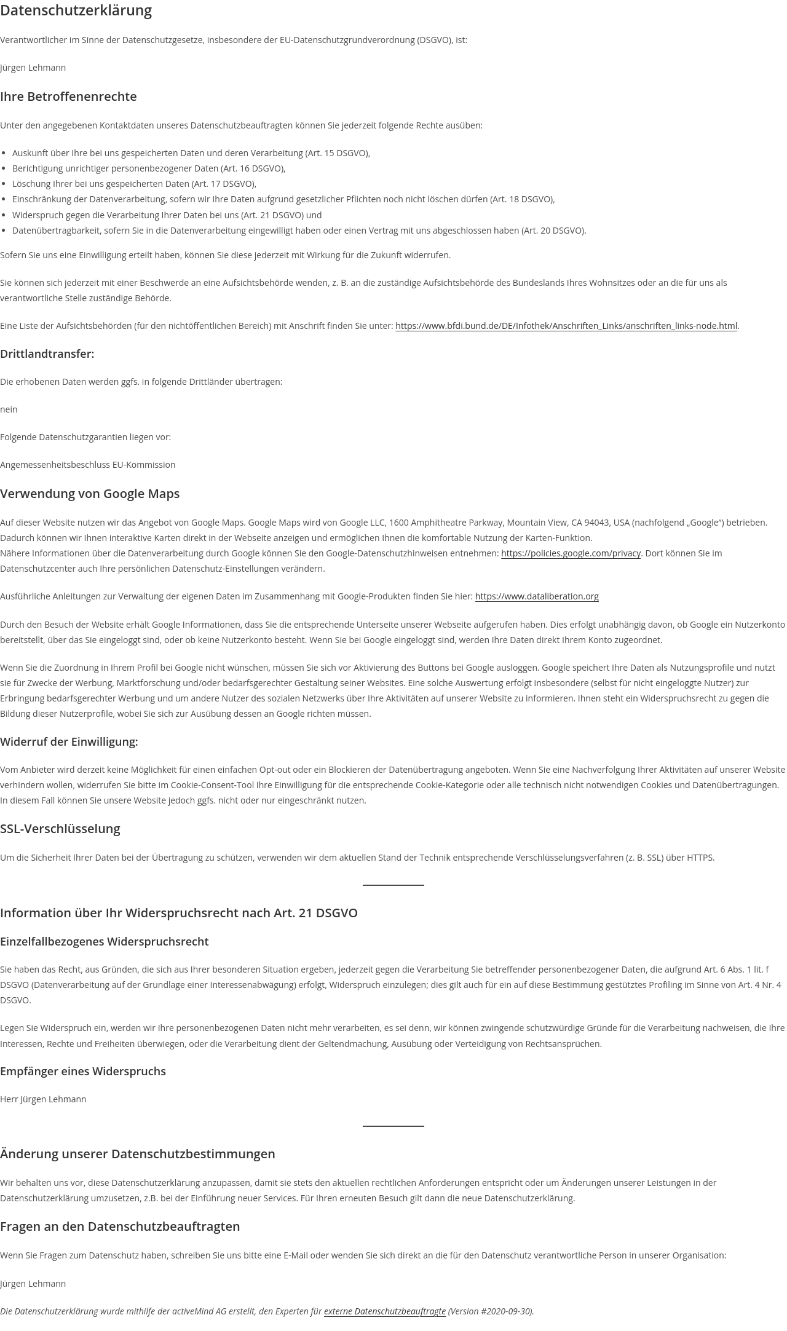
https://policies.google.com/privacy (571, 553)
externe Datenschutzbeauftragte (385, 1311)
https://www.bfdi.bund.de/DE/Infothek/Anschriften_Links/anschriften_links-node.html (566, 325)
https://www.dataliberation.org (537, 596)
